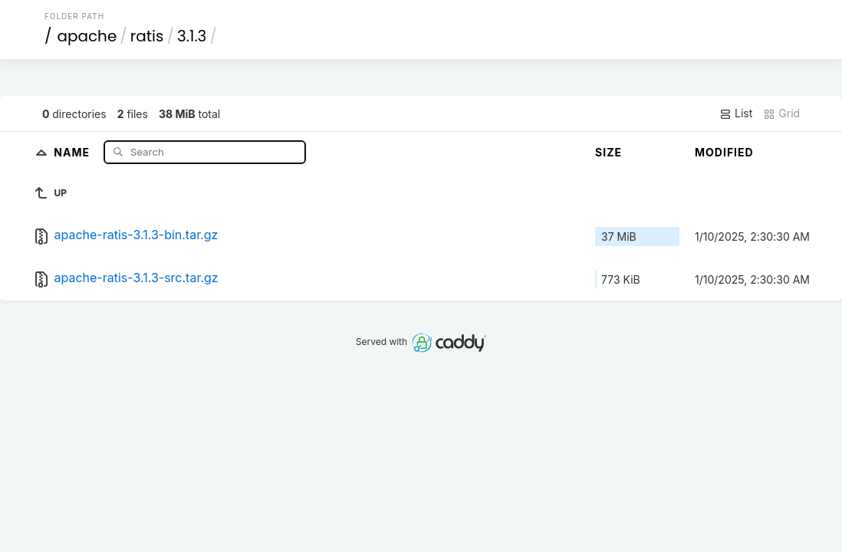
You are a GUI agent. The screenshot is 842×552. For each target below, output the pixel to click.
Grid (781, 113)
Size (608, 152)
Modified (724, 152)
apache (87, 36)
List (735, 113)
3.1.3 (191, 36)
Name (73, 151)
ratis (147, 36)
